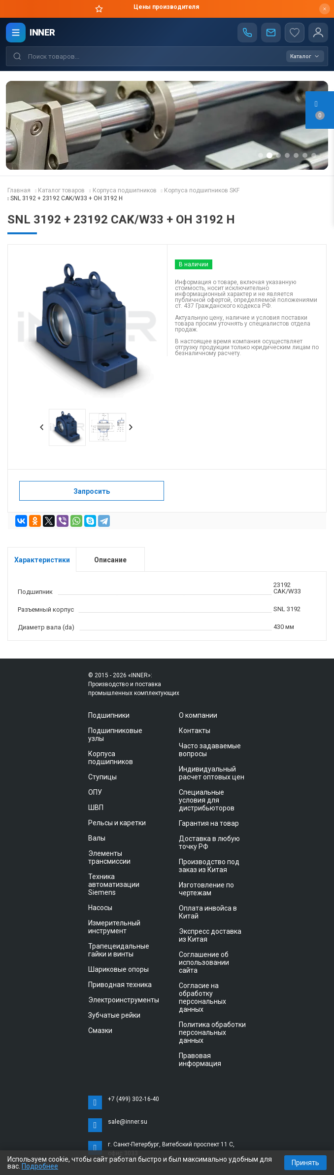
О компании (198, 715)
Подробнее (40, 1166)
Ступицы (102, 777)
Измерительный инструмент (114, 927)
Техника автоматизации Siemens (113, 884)
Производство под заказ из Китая (209, 866)
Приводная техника (120, 985)
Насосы (100, 908)
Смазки (100, 1030)
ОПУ (95, 792)
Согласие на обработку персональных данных (202, 997)
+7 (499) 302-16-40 (133, 1099)
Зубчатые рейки (114, 1015)
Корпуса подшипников (110, 758)
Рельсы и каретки (117, 823)
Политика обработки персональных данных (212, 1032)
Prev (42, 427)
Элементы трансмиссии (109, 857)
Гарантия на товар (209, 823)
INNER (42, 32)
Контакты (194, 730)
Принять (305, 1163)
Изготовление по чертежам (206, 889)
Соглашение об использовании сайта (204, 962)
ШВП (95, 807)
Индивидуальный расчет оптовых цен (211, 773)
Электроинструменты (123, 1000)
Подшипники (109, 715)
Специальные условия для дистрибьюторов (206, 800)
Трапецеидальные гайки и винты (118, 950)
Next (131, 427)
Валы (96, 838)
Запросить (91, 491)
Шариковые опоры (118, 969)
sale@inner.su (127, 1121)
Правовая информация (200, 1059)
